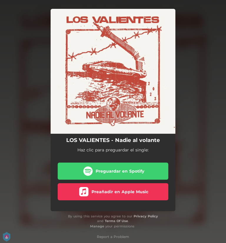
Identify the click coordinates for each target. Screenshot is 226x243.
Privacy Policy (146, 216)
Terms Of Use (116, 221)
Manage (97, 226)
